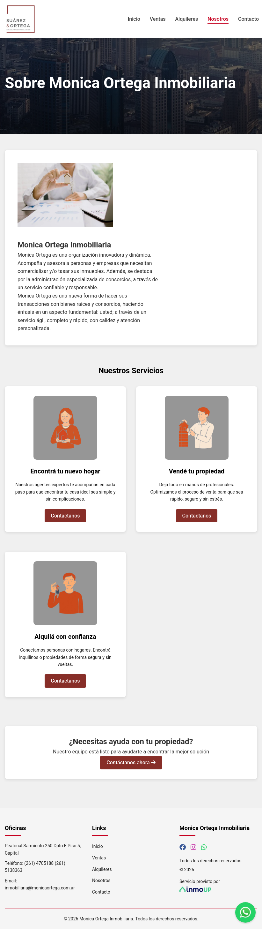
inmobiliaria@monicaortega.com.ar (40, 887)
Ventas (158, 19)
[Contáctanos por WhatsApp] (204, 847)
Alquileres (186, 19)
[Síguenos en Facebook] (182, 847)
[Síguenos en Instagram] (193, 847)
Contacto (248, 19)
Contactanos (65, 516)
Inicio (134, 19)
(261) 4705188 (39, 863)
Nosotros (218, 19)
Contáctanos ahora (130, 762)
